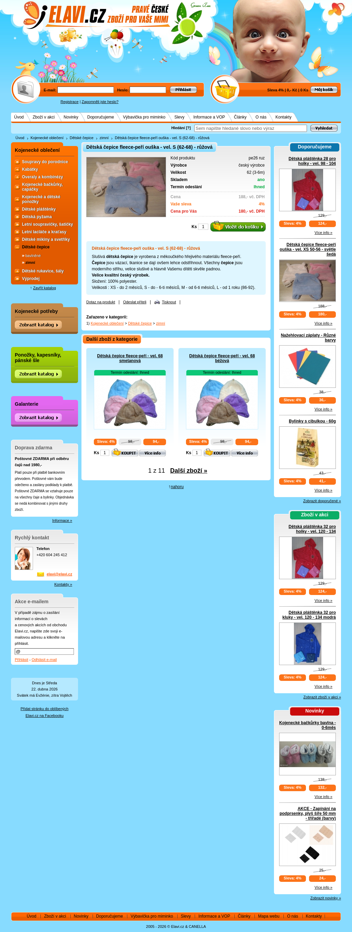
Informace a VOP (209, 117)
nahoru (177, 486)
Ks (194, 226)
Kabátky (30, 169)
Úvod (19, 117)
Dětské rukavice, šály (43, 271)
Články (240, 117)
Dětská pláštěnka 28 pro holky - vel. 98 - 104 (312, 161)
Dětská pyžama (37, 216)
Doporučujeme (100, 117)
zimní (104, 138)
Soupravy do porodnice (45, 161)
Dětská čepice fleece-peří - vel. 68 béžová (222, 358)
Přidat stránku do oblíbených (44, 709)
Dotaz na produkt (100, 302)
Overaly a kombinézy (42, 177)
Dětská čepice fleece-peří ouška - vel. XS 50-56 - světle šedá (308, 249)
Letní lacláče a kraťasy (44, 231)
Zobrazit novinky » (325, 898)
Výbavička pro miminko (144, 117)
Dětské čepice (82, 138)
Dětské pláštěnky (39, 209)
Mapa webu (268, 916)
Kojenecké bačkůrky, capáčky (42, 187)
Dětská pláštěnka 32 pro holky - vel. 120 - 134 (312, 529)
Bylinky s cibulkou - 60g (312, 421)
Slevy (179, 117)
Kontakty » (63, 584)
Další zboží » (188, 470)
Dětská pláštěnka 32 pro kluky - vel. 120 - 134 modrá (309, 615)
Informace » (62, 520)
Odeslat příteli (134, 302)
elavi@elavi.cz (59, 574)
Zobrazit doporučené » (322, 501)
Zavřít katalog (44, 288)
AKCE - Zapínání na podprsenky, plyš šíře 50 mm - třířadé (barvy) (307, 813)
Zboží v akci (44, 117)
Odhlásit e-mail (44, 660)
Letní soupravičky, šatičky (47, 224)
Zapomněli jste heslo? (100, 102)
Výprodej (31, 278)
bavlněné (33, 256)
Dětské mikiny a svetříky (46, 239)
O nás (260, 117)
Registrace (69, 102)
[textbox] (250, 128)
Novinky (71, 117)
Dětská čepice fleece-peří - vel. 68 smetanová (130, 358)
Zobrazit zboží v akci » (322, 697)
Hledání (178, 128)
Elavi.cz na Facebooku (44, 716)
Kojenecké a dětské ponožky (41, 199)
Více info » (323, 233)
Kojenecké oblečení (47, 138)
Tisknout (169, 302)
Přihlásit (21, 660)
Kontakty (283, 117)
